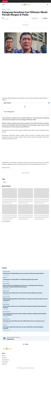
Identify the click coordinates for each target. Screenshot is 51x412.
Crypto (5, 277)
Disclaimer (4, 363)
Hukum (4, 182)
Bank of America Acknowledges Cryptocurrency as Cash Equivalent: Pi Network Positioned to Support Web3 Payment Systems (23, 286)
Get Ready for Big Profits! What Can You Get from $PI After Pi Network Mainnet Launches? (23, 327)
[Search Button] (47, 4)
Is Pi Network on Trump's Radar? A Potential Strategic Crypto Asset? (20, 279)
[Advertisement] (25, 151)
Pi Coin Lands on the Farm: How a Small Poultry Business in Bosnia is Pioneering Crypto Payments (25, 307)
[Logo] (25, 349)
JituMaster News (30, 367)
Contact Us (4, 357)
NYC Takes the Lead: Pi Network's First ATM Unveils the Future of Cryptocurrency (23, 321)
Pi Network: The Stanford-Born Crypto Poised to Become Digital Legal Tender (22, 293)
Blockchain (6, 271)
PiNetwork (6, 291)
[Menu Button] (3, 4)
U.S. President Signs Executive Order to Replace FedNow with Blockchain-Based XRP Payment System (24, 314)
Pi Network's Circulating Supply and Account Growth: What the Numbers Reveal (23, 273)
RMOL (8, 167)
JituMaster (22, 367)
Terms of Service (5, 359)
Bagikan (44, 18)
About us (4, 355)
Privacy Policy (5, 361)
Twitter (25, 344)
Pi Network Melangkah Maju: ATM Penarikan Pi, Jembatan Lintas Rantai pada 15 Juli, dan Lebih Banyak (25, 299)
